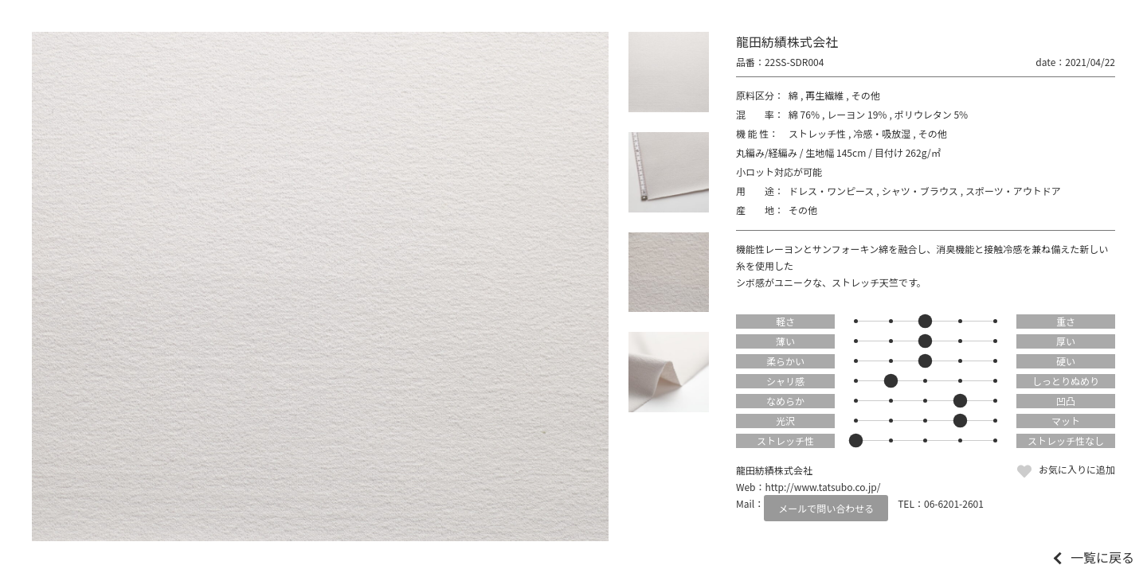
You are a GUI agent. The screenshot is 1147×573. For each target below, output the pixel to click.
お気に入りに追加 (1077, 469)
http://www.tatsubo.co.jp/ (823, 486)
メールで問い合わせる (826, 508)
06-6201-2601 (954, 503)
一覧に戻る (1102, 557)
